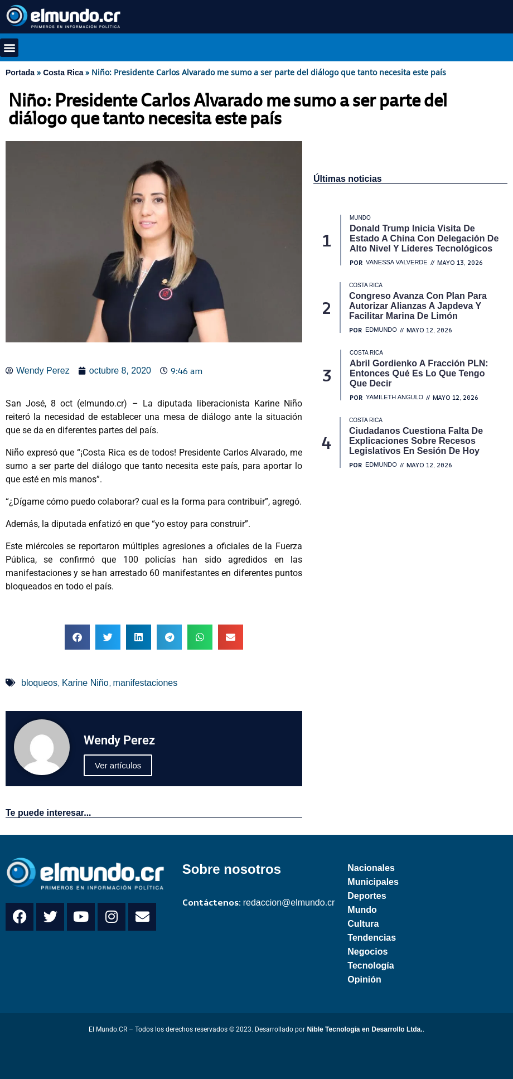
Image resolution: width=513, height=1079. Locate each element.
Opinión (364, 979)
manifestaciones (145, 683)
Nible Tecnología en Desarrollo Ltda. (364, 1029)
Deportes (366, 896)
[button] (9, 47)
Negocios (367, 951)
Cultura (363, 923)
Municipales (373, 882)
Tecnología (370, 965)
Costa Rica (63, 72)
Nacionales (370, 868)
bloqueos (39, 683)
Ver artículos (118, 765)
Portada (20, 72)
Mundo (361, 910)
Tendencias (371, 937)
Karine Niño (85, 683)
